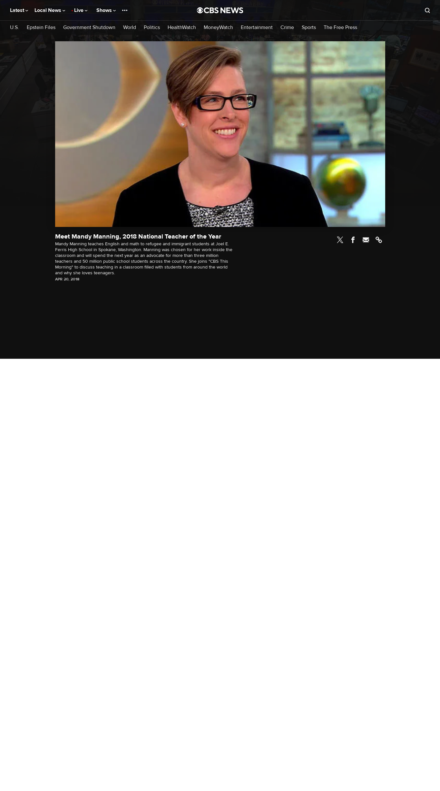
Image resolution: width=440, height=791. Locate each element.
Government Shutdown (89, 27)
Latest (19, 10)
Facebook (353, 240)
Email (366, 240)
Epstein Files (41, 27)
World (129, 27)
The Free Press (340, 27)
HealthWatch (182, 27)
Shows (106, 10)
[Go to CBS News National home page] (220, 10)
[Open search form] (427, 10)
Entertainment (257, 27)
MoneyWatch (218, 27)
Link (379, 240)
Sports (309, 27)
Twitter (340, 240)
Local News (49, 10)
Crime (287, 27)
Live (80, 10)
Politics (152, 27)
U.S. (14, 27)
